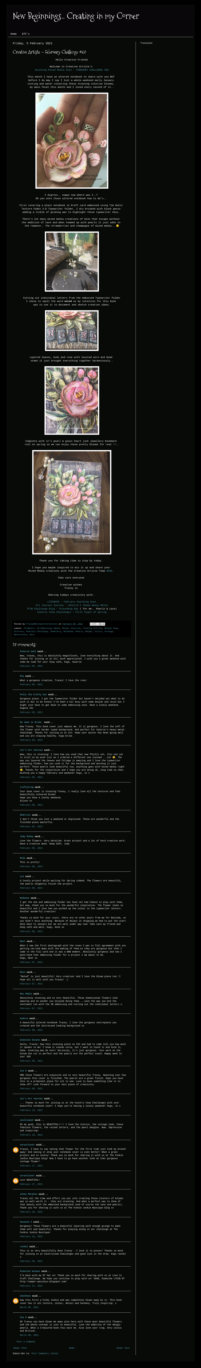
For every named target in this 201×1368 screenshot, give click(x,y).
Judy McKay (26, 836)
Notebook (68, 631)
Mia (22, 676)
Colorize (75, 628)
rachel (24, 1246)
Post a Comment (26, 1341)
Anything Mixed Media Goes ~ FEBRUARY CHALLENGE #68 (72, 70)
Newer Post (20, 1348)
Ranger (88, 631)
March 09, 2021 (29, 1335)
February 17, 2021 (31, 1166)
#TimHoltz (29, 628)
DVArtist (25, 815)
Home (14, 34)
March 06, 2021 (29, 1307)
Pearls (79, 631)
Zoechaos (25, 1296)
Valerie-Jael (28, 651)
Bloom (65, 628)
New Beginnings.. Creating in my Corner (76, 16)
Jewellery (55, 631)
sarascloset (27, 1145)
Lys (22, 876)
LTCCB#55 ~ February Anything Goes (72, 601)
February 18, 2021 (31, 1212)
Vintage (108, 631)
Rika (22, 858)
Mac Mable (26, 994)
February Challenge (37, 631)
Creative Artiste (92, 628)
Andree (24, 1018)
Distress (19, 631)
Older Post (123, 1348)
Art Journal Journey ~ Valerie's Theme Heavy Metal (72, 605)
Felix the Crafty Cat (33, 694)
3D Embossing (44, 628)
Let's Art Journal (31, 750)
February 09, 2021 (31, 1061)
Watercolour (20, 635)
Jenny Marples (28, 1194)
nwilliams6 (26, 1120)
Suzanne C (26, 1222)
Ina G (23, 1071)
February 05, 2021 (31, 666)
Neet (22, 941)
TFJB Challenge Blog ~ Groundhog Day (52, 608)
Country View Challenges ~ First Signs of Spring (71, 612)
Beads (57, 628)
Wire (32, 635)
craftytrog (26, 787)
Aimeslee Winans (30, 1040)
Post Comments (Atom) (45, 1353)
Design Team (111, 628)
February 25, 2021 (31, 1261)
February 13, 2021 (31, 1110)
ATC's (26, 34)
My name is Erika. (31, 722)
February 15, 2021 (31, 1135)
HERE (109, 571)
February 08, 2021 (31, 1030)
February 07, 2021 (31, 962)
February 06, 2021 (31, 848)
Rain (23, 972)
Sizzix (98, 631)
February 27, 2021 (31, 1286)
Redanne (24, 898)
